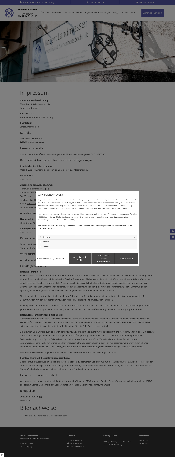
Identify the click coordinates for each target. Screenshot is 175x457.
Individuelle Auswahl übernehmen (103, 258)
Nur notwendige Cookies (80, 259)
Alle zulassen (126, 258)
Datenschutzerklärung (45, 258)
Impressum (60, 258)
